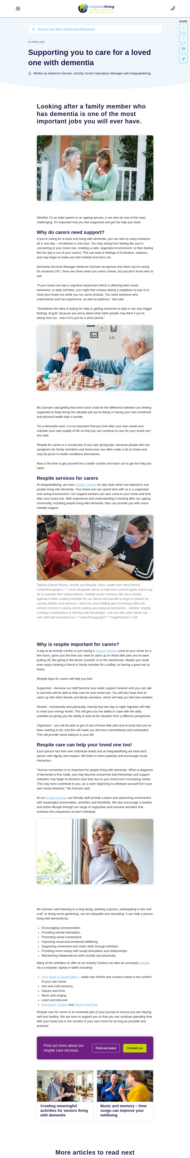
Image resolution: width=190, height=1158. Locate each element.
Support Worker (106, 651)
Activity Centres (86, 484)
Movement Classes (55, 1004)
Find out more (106, 1048)
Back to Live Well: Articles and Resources (66, 29)
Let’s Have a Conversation (60, 977)
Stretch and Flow (86, 1004)
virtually (144, 963)
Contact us (135, 1048)
